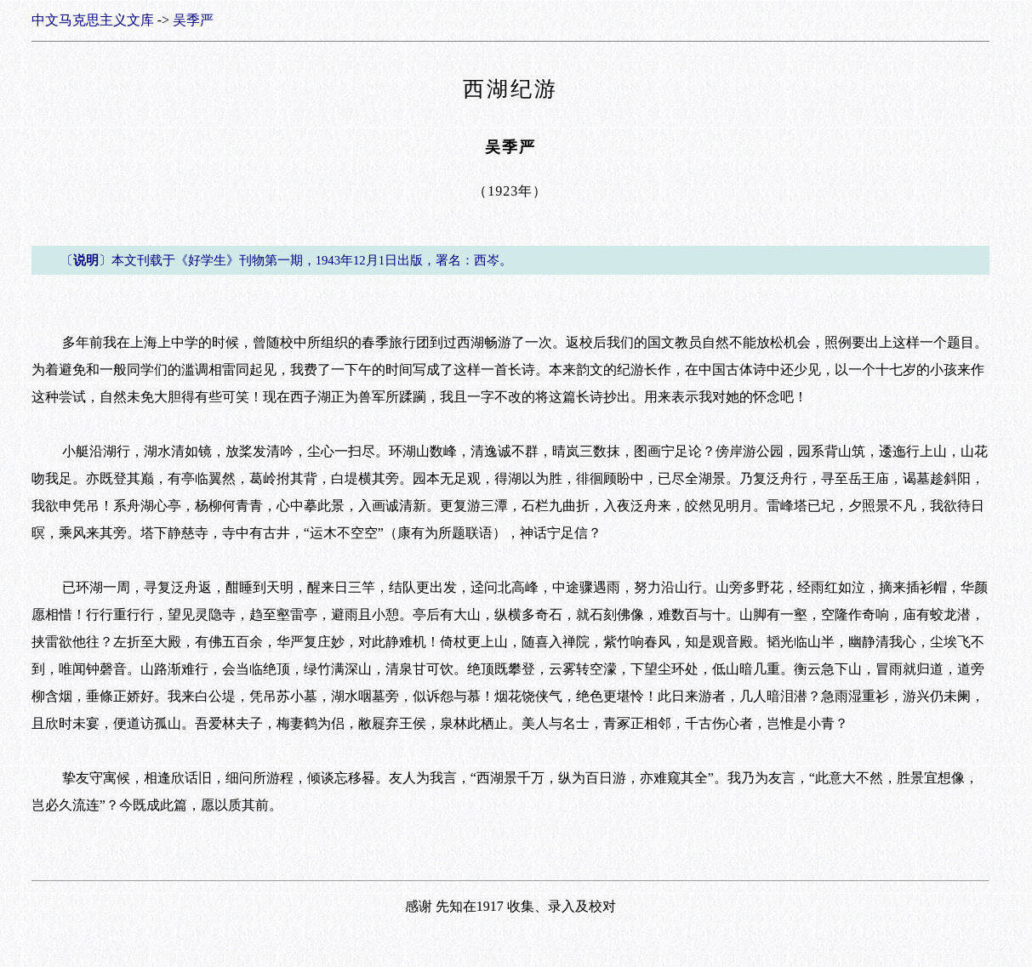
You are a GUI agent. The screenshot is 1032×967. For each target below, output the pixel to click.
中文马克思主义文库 (92, 20)
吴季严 (193, 20)
